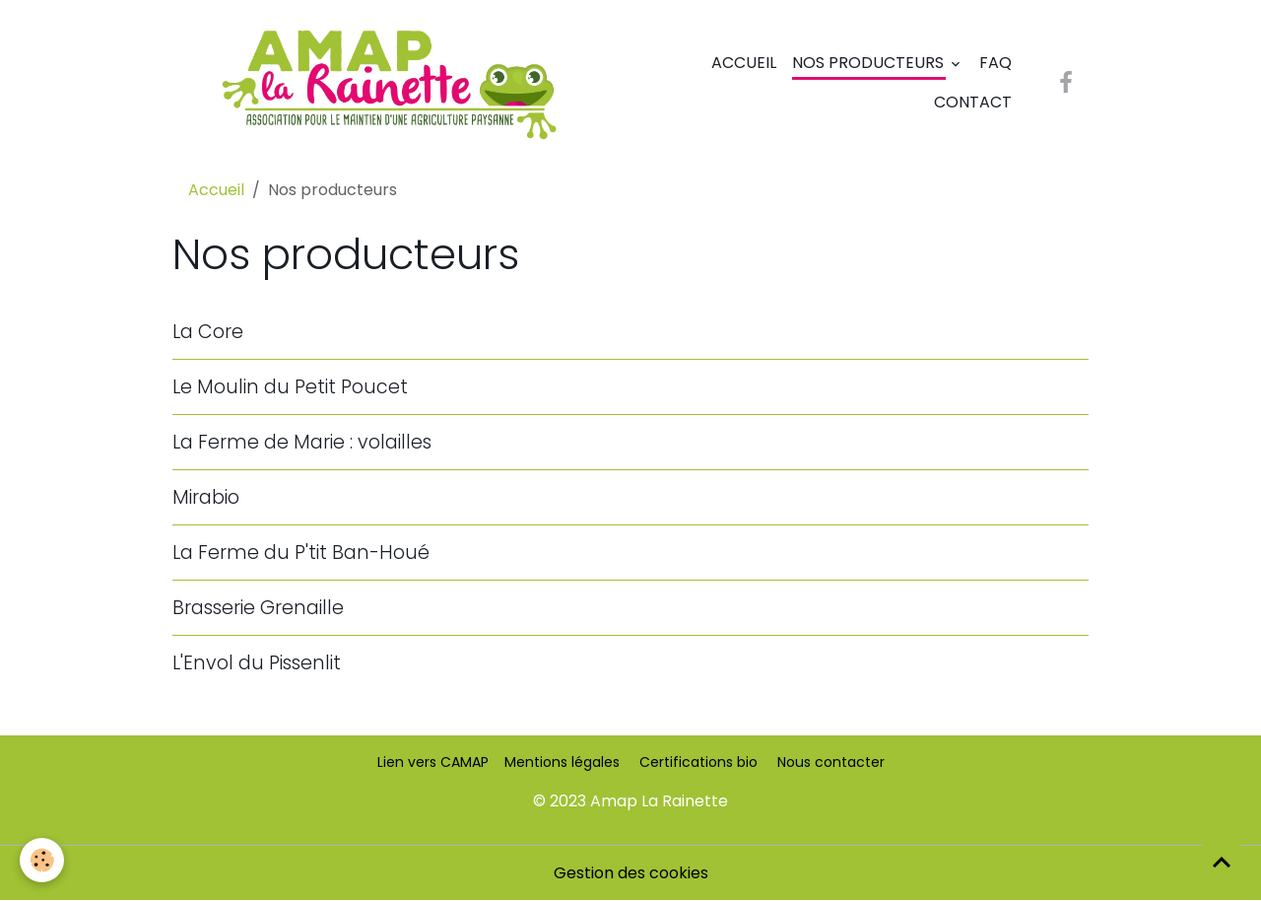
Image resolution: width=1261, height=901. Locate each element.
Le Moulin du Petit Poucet (290, 387)
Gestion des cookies (631, 873)
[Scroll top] (1221, 861)
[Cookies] (42, 860)
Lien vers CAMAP (433, 762)
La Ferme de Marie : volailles (301, 442)
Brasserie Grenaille (258, 607)
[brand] (387, 83)
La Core (207, 331)
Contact (973, 102)
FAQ (995, 62)
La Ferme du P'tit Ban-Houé (301, 552)
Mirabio (205, 497)
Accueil (743, 62)
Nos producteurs (870, 62)
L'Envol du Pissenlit (256, 663)
